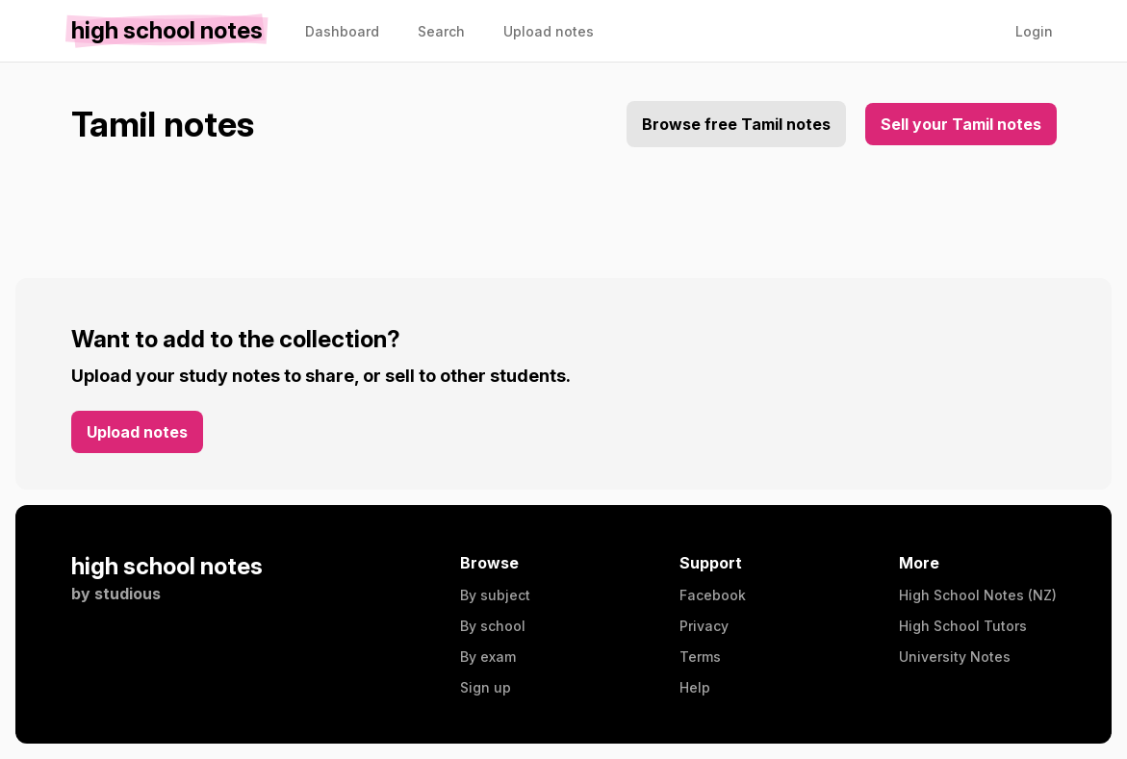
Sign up (485, 687)
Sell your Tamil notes (961, 124)
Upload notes (137, 432)
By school (492, 626)
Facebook (712, 595)
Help (694, 687)
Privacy (704, 626)
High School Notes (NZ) (978, 595)
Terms (700, 656)
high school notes (167, 566)
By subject (495, 595)
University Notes (955, 656)
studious (127, 593)
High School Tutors (963, 626)
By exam (488, 656)
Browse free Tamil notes (736, 124)
